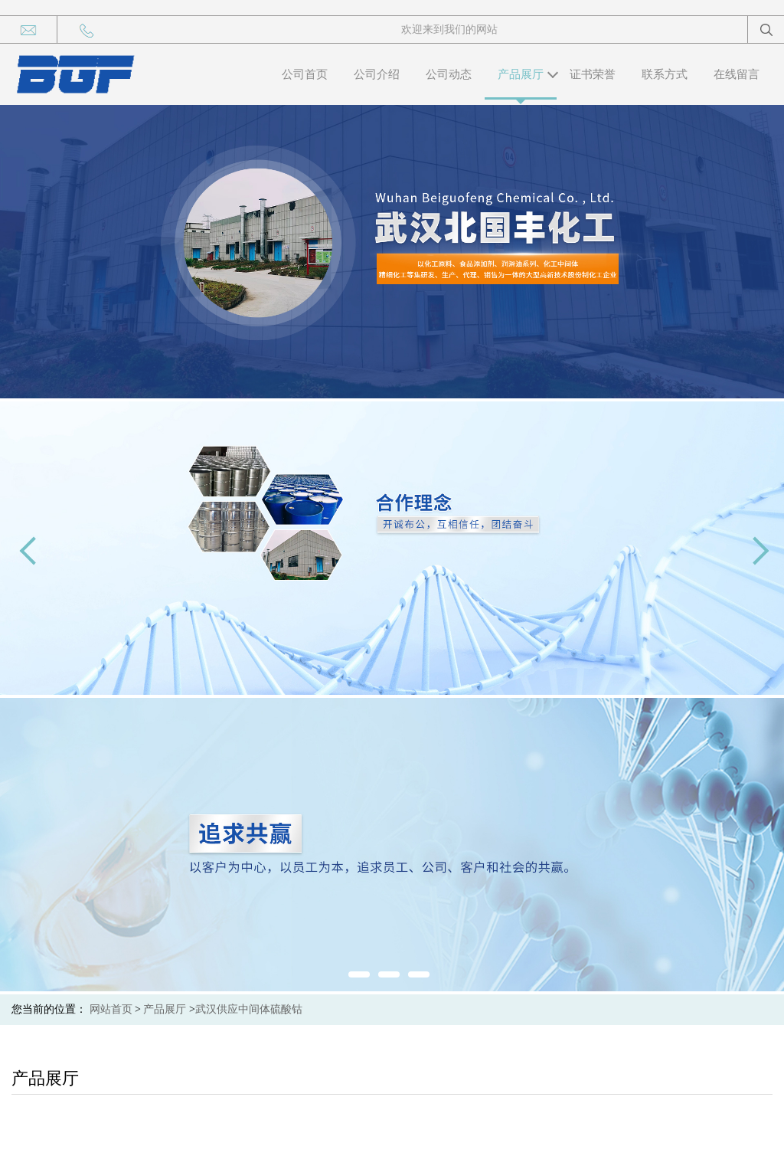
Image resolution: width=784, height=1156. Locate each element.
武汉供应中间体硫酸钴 (248, 1009)
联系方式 (665, 74)
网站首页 (111, 1009)
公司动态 (449, 74)
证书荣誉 (593, 74)
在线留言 (737, 74)
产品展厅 (521, 74)
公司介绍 (377, 74)
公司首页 (305, 74)
